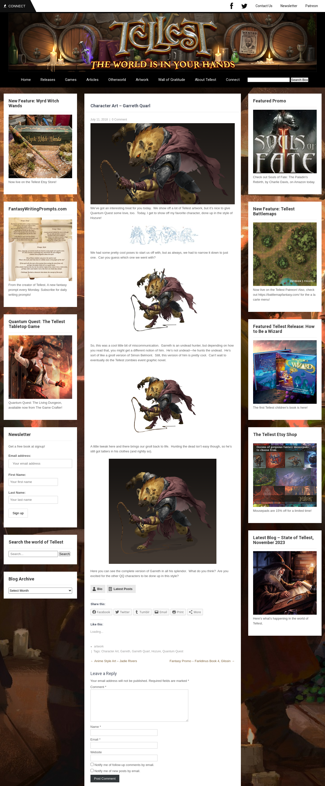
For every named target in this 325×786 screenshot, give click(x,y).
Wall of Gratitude (171, 79)
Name (95, 732)
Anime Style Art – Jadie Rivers (113, 661)
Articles (92, 79)
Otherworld (117, 79)
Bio (99, 589)
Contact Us (264, 6)
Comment (98, 687)
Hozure (156, 651)
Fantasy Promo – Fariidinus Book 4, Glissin (202, 661)
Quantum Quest (173, 651)
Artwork (142, 79)
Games (71, 79)
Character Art (110, 651)
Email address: (20, 456)
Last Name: (17, 492)
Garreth (125, 651)
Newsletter (288, 6)
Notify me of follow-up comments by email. (124, 771)
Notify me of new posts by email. (117, 777)
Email (95, 745)
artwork (99, 646)
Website (96, 758)
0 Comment (119, 119)
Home (26, 79)
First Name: (17, 475)
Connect (233, 79)
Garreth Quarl (141, 651)
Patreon (311, 6)
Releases (48, 79)
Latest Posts (122, 589)
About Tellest (205, 79)
